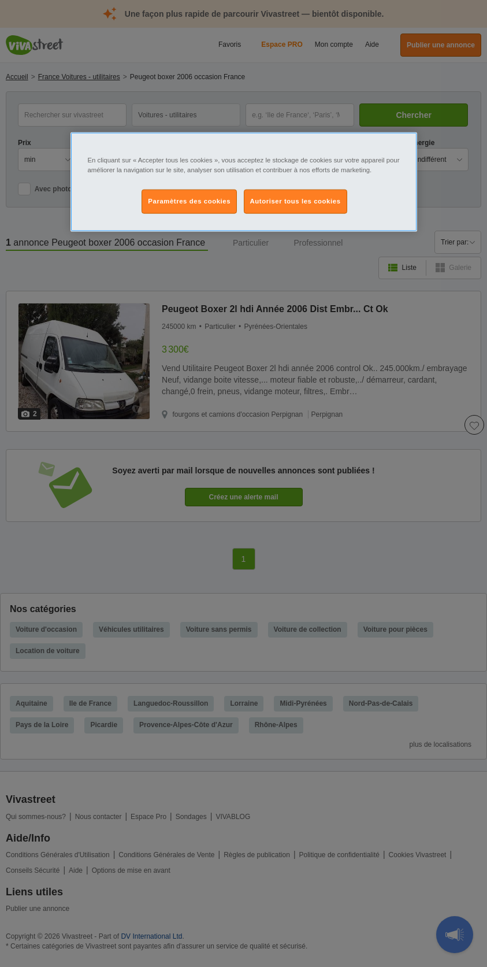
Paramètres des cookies (189, 201)
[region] (243, 182)
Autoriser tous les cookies (295, 201)
